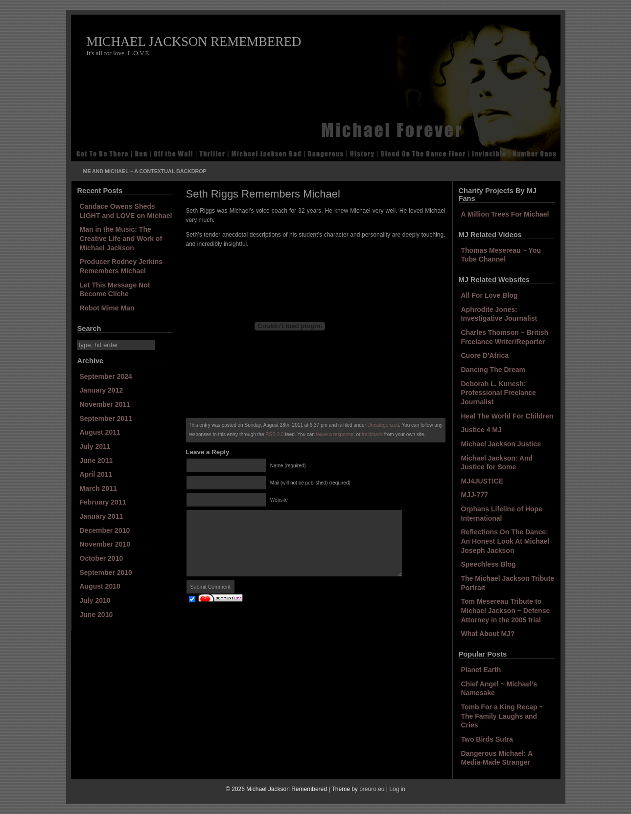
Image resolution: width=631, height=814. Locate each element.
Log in (397, 789)
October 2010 (101, 558)
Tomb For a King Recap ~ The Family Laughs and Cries (502, 716)
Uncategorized (383, 425)
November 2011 (105, 404)
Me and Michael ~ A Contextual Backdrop (145, 171)
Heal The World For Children (507, 416)
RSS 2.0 (274, 434)
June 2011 (96, 460)
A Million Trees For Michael (505, 214)
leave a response (334, 434)
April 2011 (96, 474)
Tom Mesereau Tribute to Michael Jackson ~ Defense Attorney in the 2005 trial (505, 610)
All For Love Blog (489, 295)
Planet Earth (481, 670)
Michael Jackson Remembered (194, 41)
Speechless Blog (488, 564)
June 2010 (96, 614)
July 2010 (95, 600)
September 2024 (106, 376)
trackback (372, 434)
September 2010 (106, 572)
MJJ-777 (474, 495)
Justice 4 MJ (481, 430)
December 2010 (105, 530)
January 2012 (101, 390)
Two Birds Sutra (487, 739)
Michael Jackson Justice (501, 444)
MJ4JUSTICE (482, 481)
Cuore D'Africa (485, 355)
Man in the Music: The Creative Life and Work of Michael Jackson (121, 238)
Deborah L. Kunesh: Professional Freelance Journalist (498, 393)
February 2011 (103, 502)
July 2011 (95, 446)
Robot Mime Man (107, 308)
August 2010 (100, 586)
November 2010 (105, 544)
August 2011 (100, 432)
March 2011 (98, 488)
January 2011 (101, 516)
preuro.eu (371, 789)
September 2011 (106, 418)
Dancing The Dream (493, 370)
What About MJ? (488, 634)
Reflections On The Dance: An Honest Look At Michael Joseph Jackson (505, 541)
